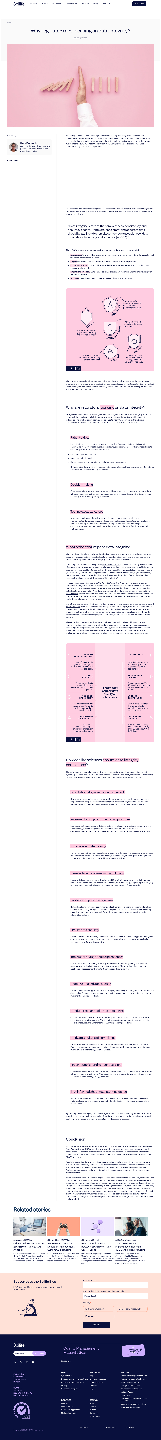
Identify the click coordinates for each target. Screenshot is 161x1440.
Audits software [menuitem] (127, 1392)
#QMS (9, 23)
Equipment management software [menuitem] (134, 1404)
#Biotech (57, 1240)
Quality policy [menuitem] (95, 1416)
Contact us (106, 4)
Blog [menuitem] (91, 1376)
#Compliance (18, 1240)
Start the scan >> (67, 1361)
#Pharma (50, 1240)
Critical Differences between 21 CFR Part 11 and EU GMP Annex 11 (29, 1246)
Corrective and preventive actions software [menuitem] (134, 1400)
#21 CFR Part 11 (28, 1240)
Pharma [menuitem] (64, 1403)
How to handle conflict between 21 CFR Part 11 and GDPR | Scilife (96, 1246)
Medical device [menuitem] (67, 1407)
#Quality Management (128, 1240)
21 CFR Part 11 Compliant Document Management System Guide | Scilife (60, 1246)
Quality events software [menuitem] (130, 1382)
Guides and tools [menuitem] (96, 1382)
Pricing (95, 4)
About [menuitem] (92, 1403)
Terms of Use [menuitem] (84, 1427)
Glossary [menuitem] (93, 1386)
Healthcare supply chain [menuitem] (70, 1410)
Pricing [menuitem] (64, 1386)
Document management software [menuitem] (134, 1376)
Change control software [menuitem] (130, 1386)
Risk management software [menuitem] (131, 1389)
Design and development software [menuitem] (74, 1379)
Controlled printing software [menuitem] (72, 1382)
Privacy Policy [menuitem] (110, 1427)
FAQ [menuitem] (91, 1389)
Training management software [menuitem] (133, 1379)
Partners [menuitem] (93, 1410)
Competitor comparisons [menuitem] (71, 1389)
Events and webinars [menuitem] (98, 1379)
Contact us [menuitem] (94, 1413)
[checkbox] (115, 1312)
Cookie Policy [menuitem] (129, 1427)
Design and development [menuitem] (130, 1407)
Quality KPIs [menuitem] (125, 1395)
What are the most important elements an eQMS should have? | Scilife (130, 1246)
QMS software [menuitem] (66, 1376)
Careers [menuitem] (93, 1407)
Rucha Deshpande (28, 143)
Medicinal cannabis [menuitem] (68, 1413)
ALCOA (121, 237)
